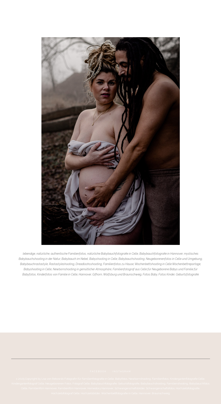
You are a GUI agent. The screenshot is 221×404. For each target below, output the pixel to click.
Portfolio (84, 8)
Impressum (152, 8)
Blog (67, 8)
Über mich (106, 8)
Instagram (121, 371)
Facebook (98, 371)
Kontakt (133, 8)
